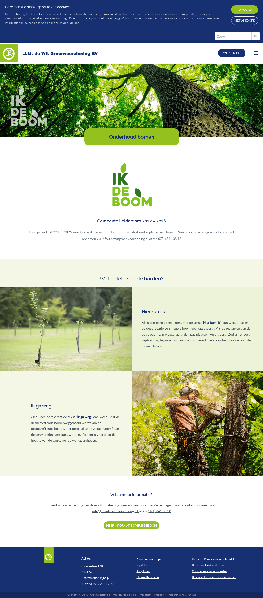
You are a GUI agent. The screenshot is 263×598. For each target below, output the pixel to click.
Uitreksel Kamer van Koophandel (213, 559)
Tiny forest (143, 571)
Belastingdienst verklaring (208, 565)
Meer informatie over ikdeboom (131, 525)
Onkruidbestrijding (148, 577)
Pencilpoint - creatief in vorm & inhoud (174, 595)
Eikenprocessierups (149, 559)
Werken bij (231, 53)
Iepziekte (142, 565)
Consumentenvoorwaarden (209, 571)
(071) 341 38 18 (169, 238)
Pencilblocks (129, 595)
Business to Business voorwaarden (214, 577)
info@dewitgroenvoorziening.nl (125, 238)
